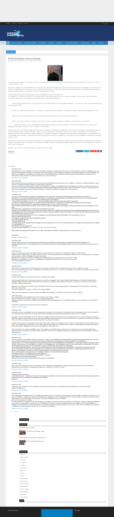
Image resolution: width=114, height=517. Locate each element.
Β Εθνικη (87, 116)
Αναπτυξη (60, 43)
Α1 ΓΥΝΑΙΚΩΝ (42, 43)
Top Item (25, 23)
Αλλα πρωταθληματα (71, 43)
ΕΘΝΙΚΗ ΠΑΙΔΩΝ (88, 140)
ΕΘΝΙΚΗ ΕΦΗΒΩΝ (88, 129)
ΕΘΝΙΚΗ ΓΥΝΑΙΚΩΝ (88, 126)
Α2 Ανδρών (87, 108)
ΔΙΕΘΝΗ (86, 118)
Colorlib (15, 489)
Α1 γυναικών (87, 105)
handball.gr (56, 82)
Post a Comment (14, 459)
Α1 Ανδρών (87, 102)
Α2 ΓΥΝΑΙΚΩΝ (87, 110)
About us (20, 23)
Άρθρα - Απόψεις (88, 100)
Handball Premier (30, 43)
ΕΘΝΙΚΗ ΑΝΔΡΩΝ (88, 124)
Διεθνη (100, 43)
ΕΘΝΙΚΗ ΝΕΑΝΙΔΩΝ (89, 134)
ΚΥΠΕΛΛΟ (51, 43)
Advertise (8, 23)
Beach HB (87, 97)
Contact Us (14, 23)
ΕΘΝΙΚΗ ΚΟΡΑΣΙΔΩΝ (89, 132)
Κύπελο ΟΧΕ (35, 61)
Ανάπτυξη (87, 113)
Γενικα (94, 43)
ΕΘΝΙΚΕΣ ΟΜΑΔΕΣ (16, 43)
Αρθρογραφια (85, 43)
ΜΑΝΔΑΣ (40, 61)
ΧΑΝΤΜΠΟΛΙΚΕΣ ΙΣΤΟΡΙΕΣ (91, 69)
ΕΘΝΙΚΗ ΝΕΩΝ (88, 137)
